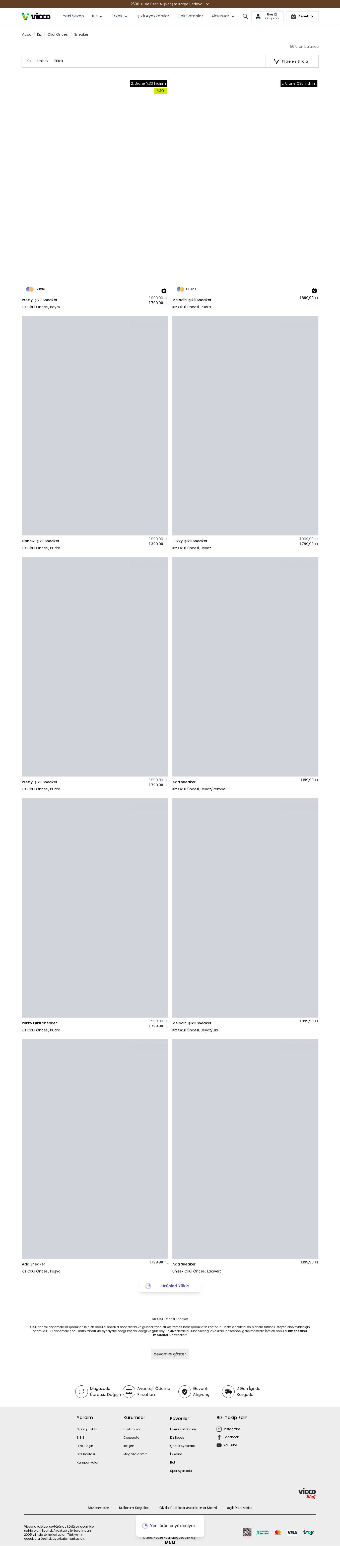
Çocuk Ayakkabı (182, 1446)
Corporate (131, 1437)
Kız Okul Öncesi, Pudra (191, 306)
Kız (39, 34)
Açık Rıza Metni (239, 1507)
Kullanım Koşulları (134, 1507)
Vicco (26, 34)
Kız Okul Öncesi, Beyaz (41, 306)
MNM (170, 1542)
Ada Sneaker (184, 782)
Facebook (231, 1437)
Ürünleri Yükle (175, 1286)
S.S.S (80, 1437)
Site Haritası (86, 1454)
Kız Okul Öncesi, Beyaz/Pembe (198, 789)
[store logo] (36, 16)
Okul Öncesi (58, 34)
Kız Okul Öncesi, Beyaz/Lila (195, 1030)
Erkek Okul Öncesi (183, 1429)
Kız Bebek (177, 1437)
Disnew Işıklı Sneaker (40, 540)
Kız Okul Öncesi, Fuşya (41, 1271)
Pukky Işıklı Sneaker (190, 540)
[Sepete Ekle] (164, 290)
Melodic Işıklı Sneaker (192, 299)
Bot (172, 1462)
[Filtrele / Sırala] (291, 61)
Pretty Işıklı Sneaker (39, 299)
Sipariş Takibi (87, 1429)
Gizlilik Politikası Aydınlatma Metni (188, 1507)
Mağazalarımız (135, 1454)
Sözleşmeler (98, 1507)
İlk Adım (176, 1454)
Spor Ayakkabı (181, 1471)
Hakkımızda (132, 1429)
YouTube (230, 1445)
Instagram (232, 1429)
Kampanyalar (87, 1462)
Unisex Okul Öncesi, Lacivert (196, 1271)
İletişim (128, 1446)
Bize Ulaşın (85, 1446)
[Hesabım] (267, 16)
